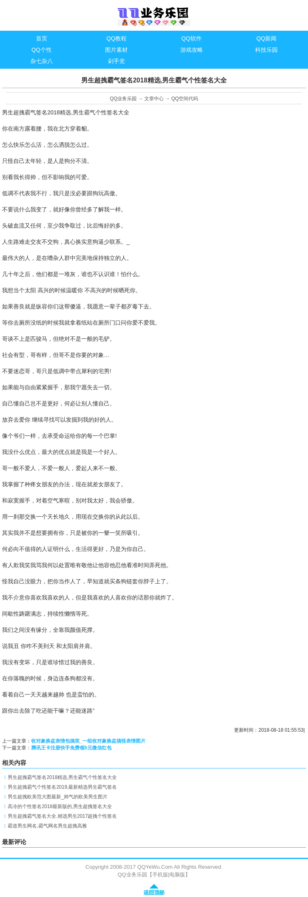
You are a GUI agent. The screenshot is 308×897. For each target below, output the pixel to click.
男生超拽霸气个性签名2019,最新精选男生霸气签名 (62, 787)
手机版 (160, 875)
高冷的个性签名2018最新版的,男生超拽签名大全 (60, 806)
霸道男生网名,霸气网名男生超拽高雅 (47, 826)
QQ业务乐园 (123, 98)
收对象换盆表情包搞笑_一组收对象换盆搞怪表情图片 (88, 741)
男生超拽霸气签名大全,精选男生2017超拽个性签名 (62, 816)
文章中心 (154, 98)
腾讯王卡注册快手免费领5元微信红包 (71, 748)
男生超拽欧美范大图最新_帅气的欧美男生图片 (58, 797)
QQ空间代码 (184, 98)
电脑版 (177, 875)
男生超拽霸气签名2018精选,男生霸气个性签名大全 (62, 777)
